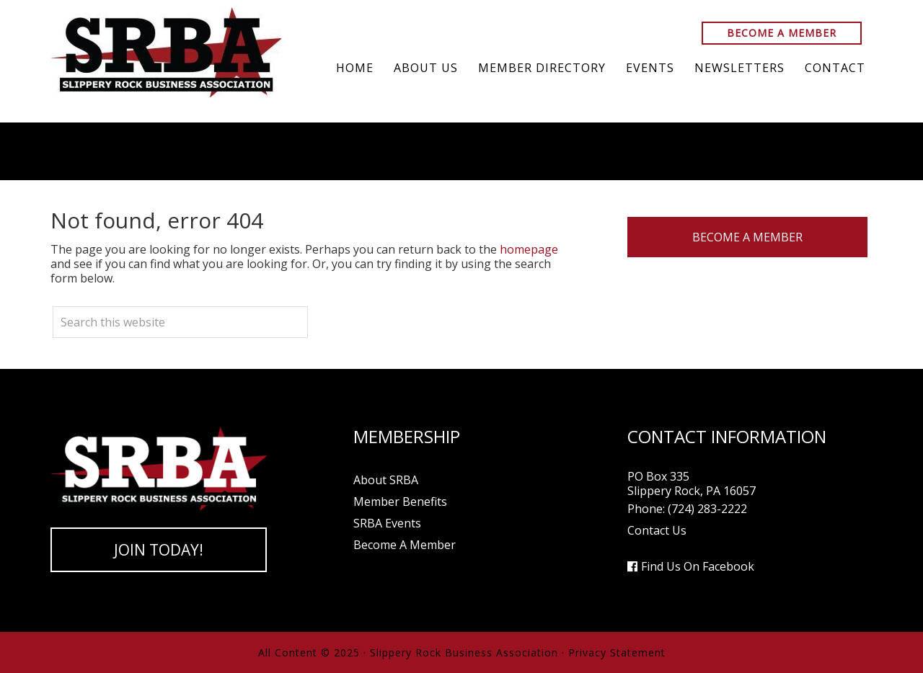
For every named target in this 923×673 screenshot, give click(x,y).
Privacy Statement (617, 652)
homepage (529, 249)
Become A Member (781, 33)
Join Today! (158, 550)
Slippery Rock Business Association (165, 52)
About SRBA (385, 480)
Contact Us (656, 530)
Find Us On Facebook (697, 566)
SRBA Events (387, 523)
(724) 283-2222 (707, 509)
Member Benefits (400, 501)
